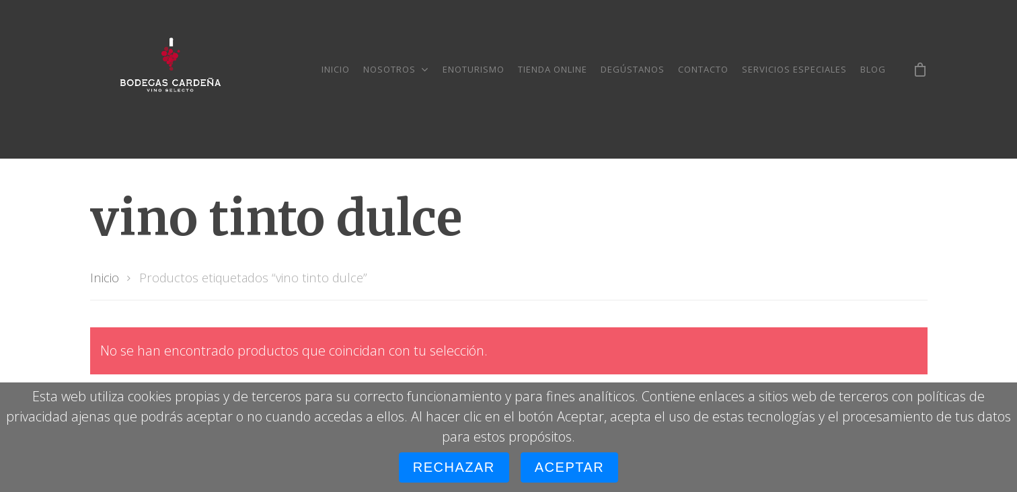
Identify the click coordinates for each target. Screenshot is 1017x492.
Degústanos (633, 69)
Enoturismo (473, 69)
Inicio (336, 69)
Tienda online (552, 69)
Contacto (703, 69)
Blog (873, 69)
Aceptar (569, 467)
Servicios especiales (794, 69)
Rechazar (454, 467)
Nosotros (395, 69)
